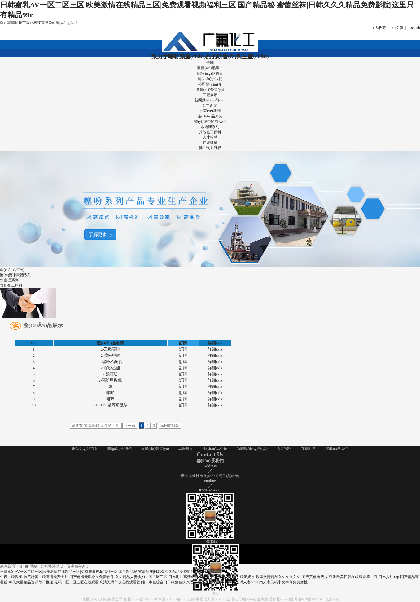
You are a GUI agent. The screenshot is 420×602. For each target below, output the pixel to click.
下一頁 (129, 425)
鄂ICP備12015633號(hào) (318, 599)
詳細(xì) (215, 349)
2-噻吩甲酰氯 (110, 380)
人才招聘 (210, 137)
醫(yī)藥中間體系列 (209, 121)
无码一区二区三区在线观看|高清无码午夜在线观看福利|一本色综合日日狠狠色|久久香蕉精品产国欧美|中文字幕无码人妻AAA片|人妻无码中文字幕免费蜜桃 (181, 582)
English (414, 28)
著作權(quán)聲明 (283, 599)
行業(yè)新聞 (209, 110)
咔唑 (110, 392)
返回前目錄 (169, 425)
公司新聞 (210, 105)
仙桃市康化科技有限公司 (35, 22)
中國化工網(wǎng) (210, 599)
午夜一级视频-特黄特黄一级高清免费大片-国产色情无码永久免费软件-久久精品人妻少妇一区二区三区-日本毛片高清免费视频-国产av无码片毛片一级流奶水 (127, 577)
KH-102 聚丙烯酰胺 (110, 405)
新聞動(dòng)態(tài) (210, 100)
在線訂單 (210, 142)
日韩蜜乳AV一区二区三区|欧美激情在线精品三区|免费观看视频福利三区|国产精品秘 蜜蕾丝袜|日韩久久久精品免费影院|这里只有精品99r (111, 571)
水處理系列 (210, 127)
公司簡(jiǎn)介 (210, 84)
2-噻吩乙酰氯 (110, 361)
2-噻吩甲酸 (110, 355)
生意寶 (262, 599)
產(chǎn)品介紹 (210, 116)
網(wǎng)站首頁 (210, 73)
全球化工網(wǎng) (241, 599)
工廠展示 (210, 95)
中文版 (397, 28)
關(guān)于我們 (210, 79)
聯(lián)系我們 (210, 148)
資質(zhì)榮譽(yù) (210, 89)
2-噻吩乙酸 (110, 367)
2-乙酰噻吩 (110, 349)
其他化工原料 (210, 132)
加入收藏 (378, 28)
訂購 (183, 349)
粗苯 (110, 398)
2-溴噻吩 (110, 374)
